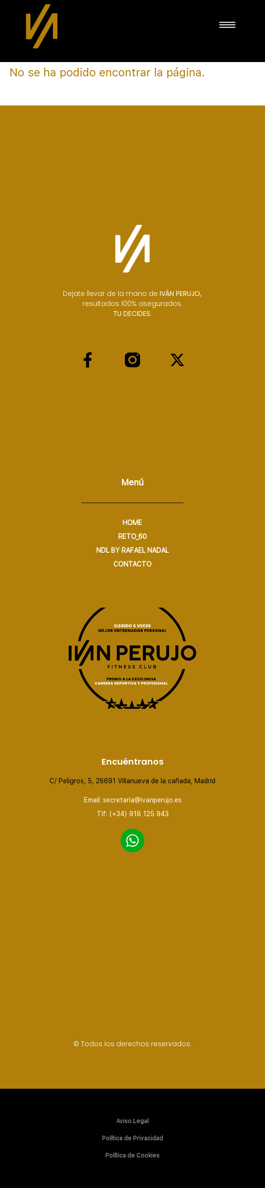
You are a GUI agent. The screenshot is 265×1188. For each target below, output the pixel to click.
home (132, 522)
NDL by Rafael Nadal (132, 550)
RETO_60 (132, 536)
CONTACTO (132, 564)
